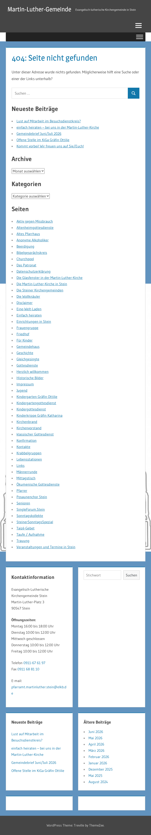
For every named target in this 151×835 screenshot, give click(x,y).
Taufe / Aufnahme (30, 534)
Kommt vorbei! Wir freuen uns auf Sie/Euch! (50, 146)
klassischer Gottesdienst (35, 434)
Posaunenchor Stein (32, 497)
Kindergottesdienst (31, 409)
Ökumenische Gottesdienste (38, 484)
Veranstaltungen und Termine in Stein (46, 547)
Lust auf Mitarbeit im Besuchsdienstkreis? (49, 121)
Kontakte (23, 446)
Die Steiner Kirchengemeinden (40, 290)
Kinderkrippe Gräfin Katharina (39, 415)
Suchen (131, 575)
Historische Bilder (30, 378)
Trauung (23, 540)
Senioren (23, 503)
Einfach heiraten (29, 315)
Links (21, 465)
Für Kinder (25, 340)
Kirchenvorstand (29, 428)
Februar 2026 (99, 756)
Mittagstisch (26, 478)
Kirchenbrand (27, 421)
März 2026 (96, 750)
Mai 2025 (95, 775)
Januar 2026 (98, 763)
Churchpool (25, 259)
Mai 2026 (95, 738)
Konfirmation (27, 440)
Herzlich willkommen (33, 371)
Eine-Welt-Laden (29, 309)
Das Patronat (26, 265)
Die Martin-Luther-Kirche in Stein (42, 284)
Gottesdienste (27, 365)
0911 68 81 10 (28, 669)
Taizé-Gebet (26, 528)
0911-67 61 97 (34, 663)
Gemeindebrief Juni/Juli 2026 (39, 133)
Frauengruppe (27, 327)
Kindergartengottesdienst (36, 403)
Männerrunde (27, 472)
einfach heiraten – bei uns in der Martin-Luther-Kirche (58, 127)
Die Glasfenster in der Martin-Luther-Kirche (50, 277)
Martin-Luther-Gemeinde (39, 9)
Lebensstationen (29, 459)
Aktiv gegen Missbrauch (35, 221)
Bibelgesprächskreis (32, 252)
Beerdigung (25, 246)
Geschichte (25, 353)
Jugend (22, 390)
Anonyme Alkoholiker (33, 240)
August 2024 (98, 782)
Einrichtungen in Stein (34, 321)
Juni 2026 (96, 731)
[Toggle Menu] (139, 37)
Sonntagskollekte (30, 515)
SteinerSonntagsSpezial (35, 522)
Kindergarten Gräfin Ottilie (37, 396)
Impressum (25, 384)
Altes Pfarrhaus (28, 234)
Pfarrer (22, 490)
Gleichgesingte (28, 359)
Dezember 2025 (101, 769)
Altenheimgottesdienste (35, 227)
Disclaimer (25, 302)
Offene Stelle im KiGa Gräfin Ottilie (43, 140)
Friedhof (23, 334)
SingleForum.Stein (31, 509)
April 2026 (96, 744)
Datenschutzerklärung (34, 271)
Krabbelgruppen (29, 453)
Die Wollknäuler (28, 296)
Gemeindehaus (28, 346)
